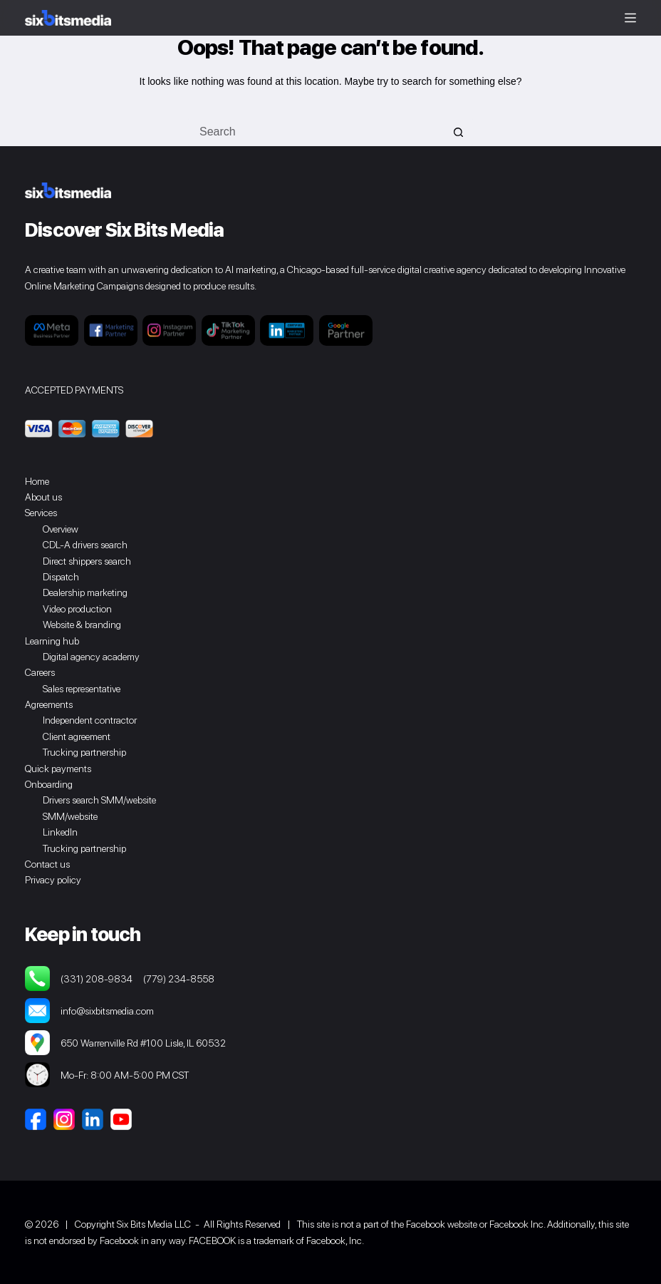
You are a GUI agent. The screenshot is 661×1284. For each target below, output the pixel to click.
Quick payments (58, 768)
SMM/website (70, 816)
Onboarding (49, 784)
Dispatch (61, 576)
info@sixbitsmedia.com (89, 1010)
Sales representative (81, 688)
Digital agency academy (91, 656)
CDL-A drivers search (85, 544)
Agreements (49, 704)
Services (41, 512)
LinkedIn (60, 832)
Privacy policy (53, 879)
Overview (60, 529)
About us (43, 497)
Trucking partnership (84, 752)
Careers (40, 672)
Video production (77, 609)
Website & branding (82, 624)
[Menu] (630, 18)
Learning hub (52, 641)
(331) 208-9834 (96, 979)
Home (37, 481)
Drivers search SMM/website (99, 800)
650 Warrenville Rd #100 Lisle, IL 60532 (125, 1042)
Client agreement (76, 736)
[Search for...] (316, 132)
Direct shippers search (87, 561)
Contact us (47, 864)
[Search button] (458, 132)
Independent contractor (90, 720)
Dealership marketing (85, 592)
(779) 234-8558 (178, 979)
